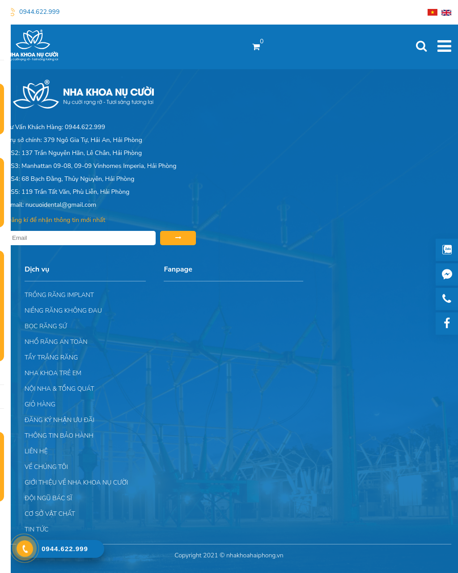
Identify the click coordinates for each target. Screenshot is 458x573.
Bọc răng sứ (46, 326)
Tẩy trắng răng (51, 357)
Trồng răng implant (59, 295)
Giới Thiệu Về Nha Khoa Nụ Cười (76, 482)
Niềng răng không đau (63, 310)
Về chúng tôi (46, 467)
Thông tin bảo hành (59, 435)
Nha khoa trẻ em (53, 373)
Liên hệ (36, 451)
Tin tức (36, 529)
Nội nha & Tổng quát (59, 389)
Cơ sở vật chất (50, 514)
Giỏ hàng (40, 404)
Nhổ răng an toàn (56, 342)
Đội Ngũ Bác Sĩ (48, 498)
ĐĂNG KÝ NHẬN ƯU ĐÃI (59, 420)
